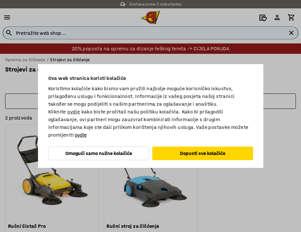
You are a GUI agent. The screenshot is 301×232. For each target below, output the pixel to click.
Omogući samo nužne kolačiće (98, 153)
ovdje (73, 112)
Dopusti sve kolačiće (202, 153)
